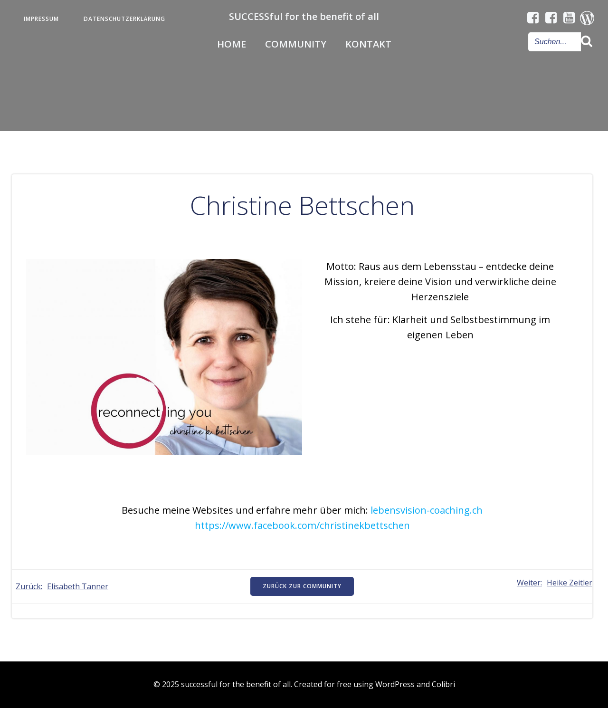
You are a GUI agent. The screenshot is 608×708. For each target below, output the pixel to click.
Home (231, 44)
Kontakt (368, 44)
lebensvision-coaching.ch (426, 510)
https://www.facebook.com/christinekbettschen (302, 525)
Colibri (443, 684)
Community (295, 44)
